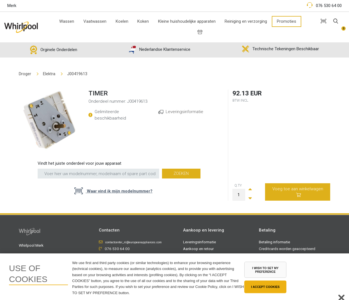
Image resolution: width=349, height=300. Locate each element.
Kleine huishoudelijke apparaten (187, 21)
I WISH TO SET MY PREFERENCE (265, 269)
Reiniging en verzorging (246, 21)
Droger (25, 73)
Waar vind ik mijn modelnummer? (119, 191)
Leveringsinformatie (184, 111)
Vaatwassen (94, 21)
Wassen (66, 21)
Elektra (49, 73)
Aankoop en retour (198, 248)
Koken (143, 21)
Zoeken (181, 173)
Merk (11, 5)
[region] (174, 276)
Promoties (286, 21)
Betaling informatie (274, 242)
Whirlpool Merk (31, 245)
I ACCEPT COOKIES (265, 286)
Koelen (122, 21)
